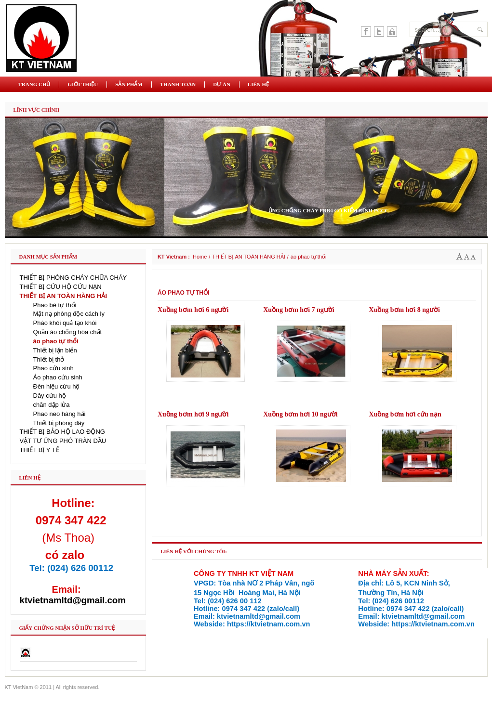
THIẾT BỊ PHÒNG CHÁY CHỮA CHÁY (73, 277)
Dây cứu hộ (49, 395)
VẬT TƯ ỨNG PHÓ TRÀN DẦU (63, 440)
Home (200, 257)
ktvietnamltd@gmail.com (73, 600)
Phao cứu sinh (53, 368)
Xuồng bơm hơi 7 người (298, 309)
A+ (460, 256)
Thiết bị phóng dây (59, 423)
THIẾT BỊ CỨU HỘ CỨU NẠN (61, 286)
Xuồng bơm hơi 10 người (300, 414)
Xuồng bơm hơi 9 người (193, 414)
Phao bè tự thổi (55, 305)
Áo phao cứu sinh (57, 377)
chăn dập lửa (51, 404)
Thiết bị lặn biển (55, 350)
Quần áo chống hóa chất (67, 332)
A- (473, 256)
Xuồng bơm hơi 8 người (404, 309)
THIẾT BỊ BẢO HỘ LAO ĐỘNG (62, 431)
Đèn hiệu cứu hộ (56, 386)
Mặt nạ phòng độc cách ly (69, 313)
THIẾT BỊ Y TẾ (39, 450)
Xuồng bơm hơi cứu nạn (405, 414)
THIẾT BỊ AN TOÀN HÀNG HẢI (248, 257)
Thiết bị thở (49, 359)
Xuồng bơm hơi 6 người (193, 309)
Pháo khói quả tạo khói (65, 322)
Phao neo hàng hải (59, 413)
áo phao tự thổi (56, 341)
